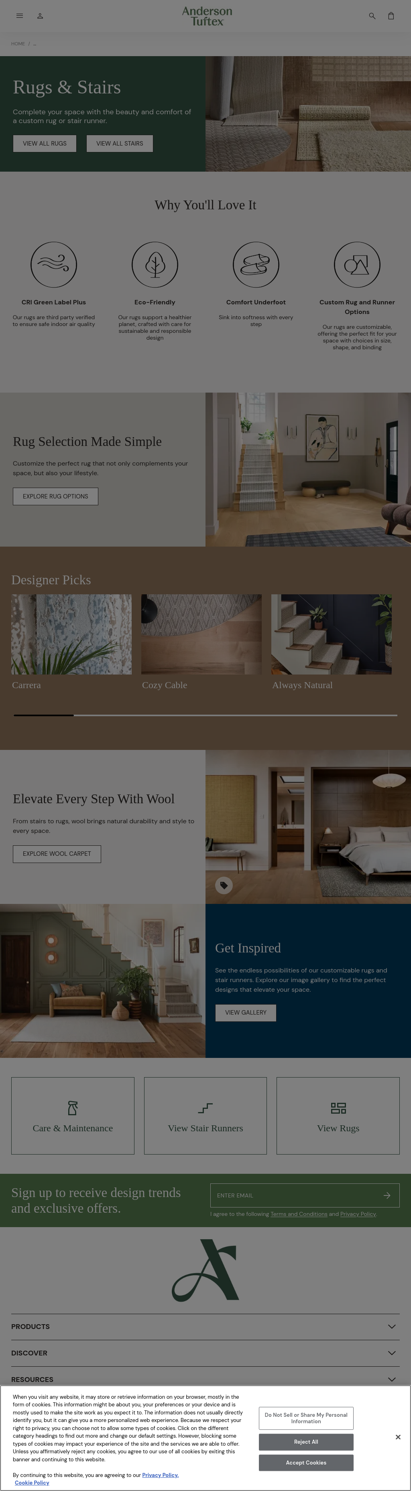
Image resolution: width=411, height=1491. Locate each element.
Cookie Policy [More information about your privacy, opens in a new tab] (32, 1482)
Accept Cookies (306, 1462)
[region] (205, 1438)
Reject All (306, 1441)
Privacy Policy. (160, 1475)
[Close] (398, 1437)
